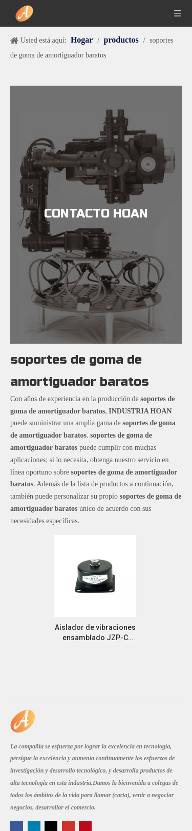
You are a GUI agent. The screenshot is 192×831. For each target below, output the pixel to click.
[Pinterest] (85, 826)
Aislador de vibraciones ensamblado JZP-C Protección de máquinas (95, 633)
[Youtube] (69, 826)
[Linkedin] (35, 826)
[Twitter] (52, 826)
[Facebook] (17, 826)
